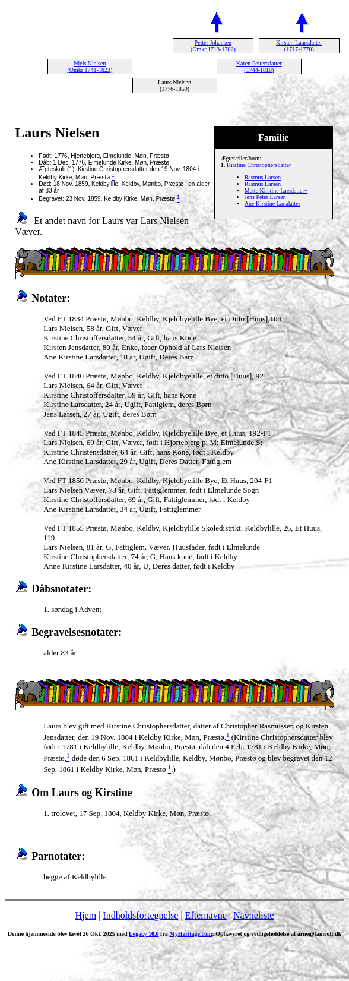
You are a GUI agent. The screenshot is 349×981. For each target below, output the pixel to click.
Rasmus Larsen (263, 177)
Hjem (86, 915)
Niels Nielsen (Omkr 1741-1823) (89, 66)
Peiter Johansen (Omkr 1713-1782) (213, 45)
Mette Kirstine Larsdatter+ (276, 190)
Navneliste (253, 915)
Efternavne (206, 915)
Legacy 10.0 (144, 933)
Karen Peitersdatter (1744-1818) (259, 66)
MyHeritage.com (190, 933)
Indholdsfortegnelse (140, 915)
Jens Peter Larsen (265, 197)
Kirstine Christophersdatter (259, 165)
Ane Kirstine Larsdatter (272, 203)
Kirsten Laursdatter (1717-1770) (299, 45)
